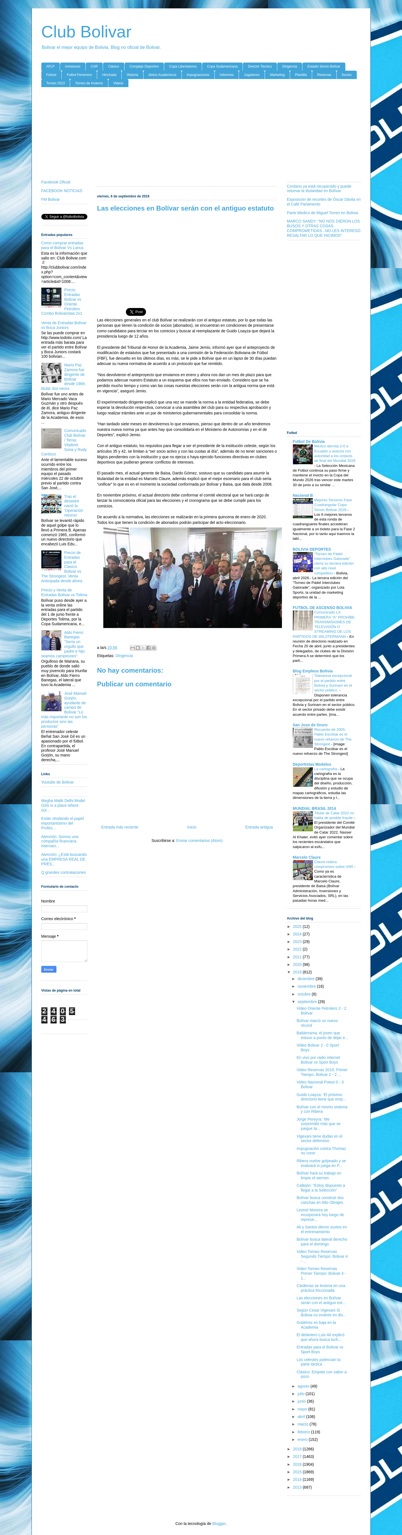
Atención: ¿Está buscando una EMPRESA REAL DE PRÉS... (64, 859)
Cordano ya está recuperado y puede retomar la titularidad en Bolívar (319, 188)
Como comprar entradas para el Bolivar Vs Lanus (62, 245)
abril (302, 1416)
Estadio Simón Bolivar (323, 66)
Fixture (51, 75)
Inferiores (227, 75)
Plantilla (301, 75)
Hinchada (109, 75)
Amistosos (72, 66)
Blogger (218, 1523)
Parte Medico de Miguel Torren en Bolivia (322, 213)
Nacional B (303, 495)
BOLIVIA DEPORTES (312, 549)
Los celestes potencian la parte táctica (318, 1362)
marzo (304, 1424)
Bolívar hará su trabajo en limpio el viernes (318, 1175)
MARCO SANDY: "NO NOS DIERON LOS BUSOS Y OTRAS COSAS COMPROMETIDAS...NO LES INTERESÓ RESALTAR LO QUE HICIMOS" (324, 228)
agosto (304, 1386)
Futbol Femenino (79, 75)
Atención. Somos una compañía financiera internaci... (59, 841)
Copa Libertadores (183, 66)
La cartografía (326, 769)
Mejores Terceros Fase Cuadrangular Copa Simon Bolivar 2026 (333, 505)
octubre (305, 994)
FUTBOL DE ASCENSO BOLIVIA (322, 607)
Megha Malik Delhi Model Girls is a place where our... (63, 805)
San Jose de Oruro (310, 725)
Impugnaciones (198, 75)
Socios (347, 75)
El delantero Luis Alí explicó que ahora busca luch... (320, 1337)
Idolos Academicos (162, 75)
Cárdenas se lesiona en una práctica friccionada (320, 1288)
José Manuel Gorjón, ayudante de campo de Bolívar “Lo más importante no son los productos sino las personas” (64, 710)
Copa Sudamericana (222, 66)
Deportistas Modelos (312, 764)
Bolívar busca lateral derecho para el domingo (321, 1241)
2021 (298, 957)
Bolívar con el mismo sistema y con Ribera (321, 1109)
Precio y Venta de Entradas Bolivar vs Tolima (64, 592)
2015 (298, 1472)
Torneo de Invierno (89, 83)
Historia (132, 75)
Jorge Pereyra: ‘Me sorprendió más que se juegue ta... (318, 1124)
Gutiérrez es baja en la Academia (316, 1324)
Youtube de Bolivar (57, 782)
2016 (298, 1464)
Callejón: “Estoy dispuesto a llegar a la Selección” (320, 1187)
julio (302, 1393)
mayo (303, 1409)
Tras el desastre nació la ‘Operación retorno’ (73, 505)
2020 (298, 964)
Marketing (277, 75)
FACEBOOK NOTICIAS (61, 190)
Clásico (113, 66)
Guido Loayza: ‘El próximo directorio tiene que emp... (321, 1097)
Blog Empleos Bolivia (313, 671)
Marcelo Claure (307, 857)
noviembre (307, 986)
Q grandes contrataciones (63, 872)
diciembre (307, 979)
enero (303, 1439)
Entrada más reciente (119, 827)
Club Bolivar (86, 31)
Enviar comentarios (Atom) (199, 840)
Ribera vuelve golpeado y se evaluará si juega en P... (321, 1163)
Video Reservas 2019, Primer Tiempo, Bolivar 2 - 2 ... (322, 1072)
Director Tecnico (260, 66)
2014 (298, 1479)
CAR (94, 66)
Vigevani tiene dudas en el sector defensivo (319, 1138)
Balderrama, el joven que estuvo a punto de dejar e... (322, 1035)
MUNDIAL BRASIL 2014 (314, 808)
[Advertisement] (201, 135)
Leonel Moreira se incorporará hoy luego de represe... (320, 1215)
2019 (298, 972)
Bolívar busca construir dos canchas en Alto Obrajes (320, 1200)
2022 (298, 949)
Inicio (192, 827)
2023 (298, 941)
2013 (298, 1487)
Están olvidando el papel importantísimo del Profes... (62, 823)
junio (302, 1401)
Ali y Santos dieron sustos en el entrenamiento (321, 1229)
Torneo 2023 (55, 83)
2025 (298, 926)
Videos (118, 83)
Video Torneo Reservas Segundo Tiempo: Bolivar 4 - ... (322, 1256)
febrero (304, 1432)
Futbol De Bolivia (309, 441)
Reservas (324, 75)
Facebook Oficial (55, 182)
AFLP (50, 66)
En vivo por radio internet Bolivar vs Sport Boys (318, 1059)
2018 (298, 1449)
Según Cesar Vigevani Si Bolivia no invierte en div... (321, 1312)
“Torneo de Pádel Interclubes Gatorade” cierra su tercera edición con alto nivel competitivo (334, 563)
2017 (298, 1456)
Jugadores (252, 75)
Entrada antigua (259, 827)
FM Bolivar (50, 199)
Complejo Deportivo (144, 66)
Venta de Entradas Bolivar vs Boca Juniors (64, 325)
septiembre (308, 1001)
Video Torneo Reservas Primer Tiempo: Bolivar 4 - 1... (321, 1273)
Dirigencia (289, 66)
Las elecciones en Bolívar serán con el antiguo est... (320, 1300)
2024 (298, 934)
